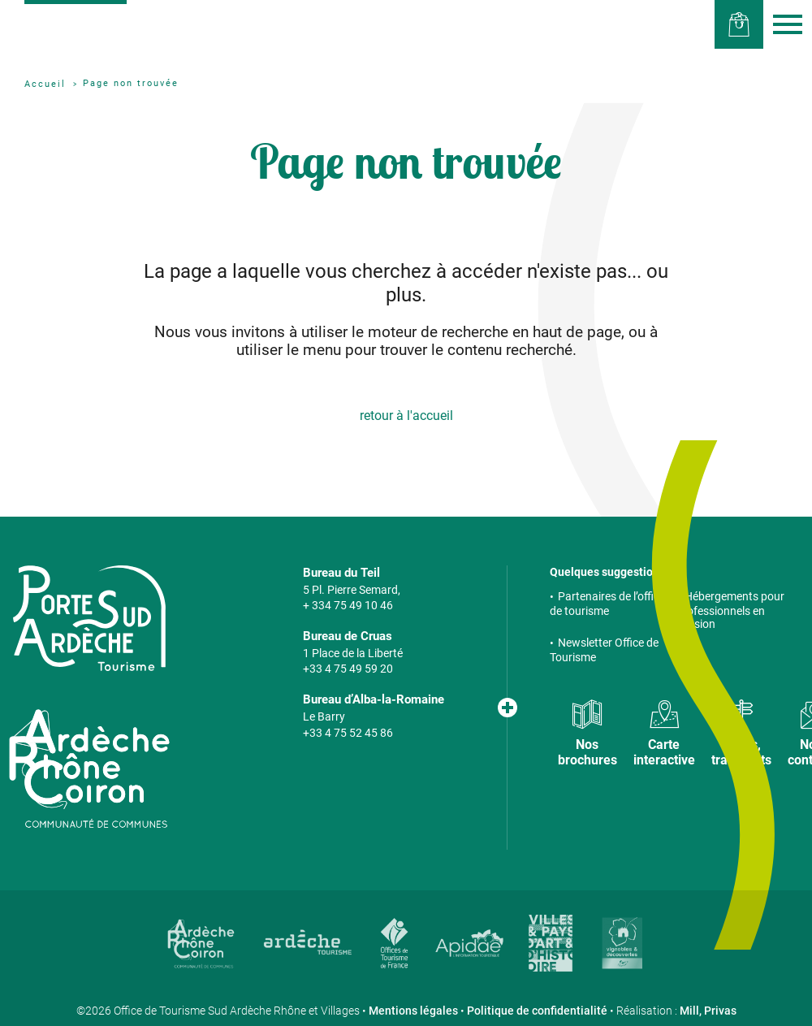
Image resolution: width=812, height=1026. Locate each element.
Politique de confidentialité (537, 1010)
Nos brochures (587, 752)
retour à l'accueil (406, 415)
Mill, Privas (708, 1010)
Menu (787, 24)
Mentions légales (413, 1010)
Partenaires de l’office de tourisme (607, 603)
